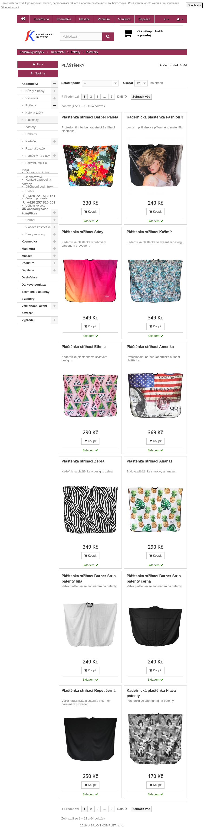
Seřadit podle (70, 83)
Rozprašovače (35, 148)
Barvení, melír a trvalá (34, 166)
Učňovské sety (35, 205)
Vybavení (31, 98)
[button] (166, 19)
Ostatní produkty (36, 198)
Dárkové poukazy (34, 284)
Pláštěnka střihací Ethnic (83, 347)
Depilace (144, 19)
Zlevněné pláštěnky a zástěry (35, 295)
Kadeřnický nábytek (32, 52)
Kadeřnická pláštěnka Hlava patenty (151, 693)
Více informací (10, 7)
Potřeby (75, 52)
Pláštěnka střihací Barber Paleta (90, 117)
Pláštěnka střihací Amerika (150, 347)
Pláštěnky (32, 119)
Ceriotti (30, 220)
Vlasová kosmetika (38, 227)
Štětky (29, 191)
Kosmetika (64, 19)
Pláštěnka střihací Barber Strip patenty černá (154, 578)
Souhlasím (194, 5)
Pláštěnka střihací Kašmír (149, 232)
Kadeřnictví (41, 19)
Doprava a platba (37, 332)
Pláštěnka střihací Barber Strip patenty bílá (89, 578)
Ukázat (128, 83)
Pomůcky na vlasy (37, 155)
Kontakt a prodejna (38, 339)
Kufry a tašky (34, 112)
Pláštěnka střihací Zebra (83, 461)
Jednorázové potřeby (32, 180)
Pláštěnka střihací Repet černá (88, 690)
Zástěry (30, 127)
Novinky (38, 73)
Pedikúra (104, 19)
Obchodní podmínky (39, 346)
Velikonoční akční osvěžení (34, 309)
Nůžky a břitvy (34, 91)
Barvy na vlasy (35, 234)
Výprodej (28, 320)
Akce (37, 64)
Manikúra (124, 19)
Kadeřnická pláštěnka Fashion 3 (155, 117)
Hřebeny (31, 134)
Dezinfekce (29, 277)
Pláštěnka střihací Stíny (82, 232)
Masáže (84, 19)
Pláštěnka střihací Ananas (150, 461)
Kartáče (30, 141)
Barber (30, 212)
